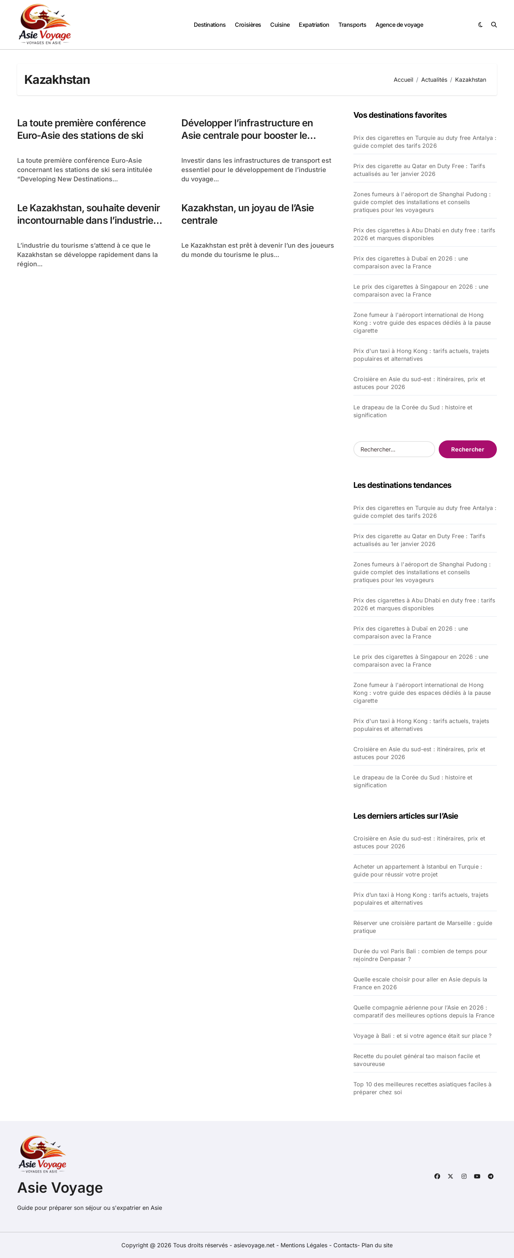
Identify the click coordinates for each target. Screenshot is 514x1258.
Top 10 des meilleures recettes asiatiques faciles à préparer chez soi (422, 1088)
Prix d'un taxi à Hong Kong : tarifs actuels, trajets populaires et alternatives (421, 354)
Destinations (210, 24)
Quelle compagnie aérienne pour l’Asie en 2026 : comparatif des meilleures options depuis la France (423, 1011)
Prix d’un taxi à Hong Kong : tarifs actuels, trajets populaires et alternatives (420, 898)
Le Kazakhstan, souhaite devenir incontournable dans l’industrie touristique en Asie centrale (88, 220)
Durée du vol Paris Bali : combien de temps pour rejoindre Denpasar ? (420, 955)
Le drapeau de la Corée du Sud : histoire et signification (413, 411)
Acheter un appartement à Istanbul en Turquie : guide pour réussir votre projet (417, 870)
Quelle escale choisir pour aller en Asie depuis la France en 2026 (420, 983)
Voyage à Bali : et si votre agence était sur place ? (422, 1035)
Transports (352, 24)
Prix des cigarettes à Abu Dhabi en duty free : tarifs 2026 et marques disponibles (424, 234)
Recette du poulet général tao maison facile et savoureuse (416, 1059)
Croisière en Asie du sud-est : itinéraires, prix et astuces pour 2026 (419, 382)
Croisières (248, 24)
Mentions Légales (305, 1245)
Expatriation (314, 24)
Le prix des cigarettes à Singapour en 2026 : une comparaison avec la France (421, 290)
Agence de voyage (399, 24)
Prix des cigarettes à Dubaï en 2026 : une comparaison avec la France (410, 262)
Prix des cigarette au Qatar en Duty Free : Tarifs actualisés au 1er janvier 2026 (419, 169)
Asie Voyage (60, 1187)
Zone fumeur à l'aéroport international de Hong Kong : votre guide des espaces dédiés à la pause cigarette (422, 322)
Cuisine (280, 24)
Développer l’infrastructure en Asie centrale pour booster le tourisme (247, 135)
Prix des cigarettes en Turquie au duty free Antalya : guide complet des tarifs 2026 (425, 141)
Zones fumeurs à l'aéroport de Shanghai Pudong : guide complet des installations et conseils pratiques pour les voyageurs (422, 202)
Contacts (345, 1245)
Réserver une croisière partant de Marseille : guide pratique (422, 926)
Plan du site (377, 1245)
